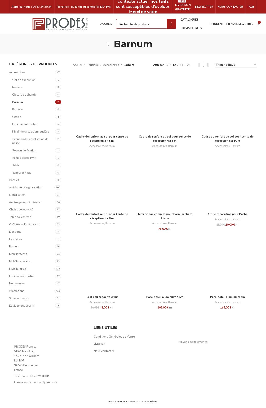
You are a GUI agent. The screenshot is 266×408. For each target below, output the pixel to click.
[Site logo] (60, 23)
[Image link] (32, 333)
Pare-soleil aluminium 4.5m (164, 297)
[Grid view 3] (203, 64)
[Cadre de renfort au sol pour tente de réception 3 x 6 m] (102, 103)
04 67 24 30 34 (42, 6)
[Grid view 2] (199, 64)
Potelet (14, 180)
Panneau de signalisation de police (30, 141)
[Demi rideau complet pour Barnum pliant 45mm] (164, 180)
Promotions (16, 290)
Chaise (16, 116)
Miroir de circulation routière (30, 131)
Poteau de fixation (24, 150)
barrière (17, 87)
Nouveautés (17, 283)
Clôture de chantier (25, 94)
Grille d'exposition (24, 79)
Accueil (77, 64)
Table (15, 165)
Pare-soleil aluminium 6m (227, 297)
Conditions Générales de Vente (114, 336)
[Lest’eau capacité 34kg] (102, 263)
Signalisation (17, 194)
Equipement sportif (21, 305)
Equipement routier (25, 124)
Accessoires (17, 72)
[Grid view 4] (208, 64)
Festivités (15, 239)
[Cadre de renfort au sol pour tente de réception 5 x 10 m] (227, 103)
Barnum (17, 102)
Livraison (99, 343)
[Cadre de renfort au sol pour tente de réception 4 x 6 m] (164, 103)
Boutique (93, 64)
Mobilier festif (18, 254)
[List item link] (48, 376)
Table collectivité (20, 217)
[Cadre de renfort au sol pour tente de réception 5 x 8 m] (102, 180)
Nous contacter (104, 351)
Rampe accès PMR (24, 157)
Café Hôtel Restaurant (24, 224)
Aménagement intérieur (24, 202)
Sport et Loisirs (19, 298)
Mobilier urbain (18, 268)
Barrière (17, 109)
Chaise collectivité (21, 209)
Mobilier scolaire (19, 261)
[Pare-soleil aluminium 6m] (227, 263)
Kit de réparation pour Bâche (227, 214)
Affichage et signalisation (25, 187)
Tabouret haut (21, 172)
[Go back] (108, 44)
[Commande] (236, 65)
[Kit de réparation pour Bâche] (227, 180)
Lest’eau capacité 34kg (102, 297)
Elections (15, 231)
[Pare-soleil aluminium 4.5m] (164, 263)
